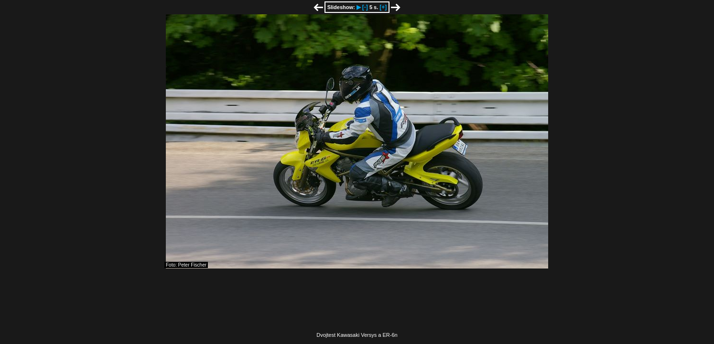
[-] (365, 7)
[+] (383, 7)
